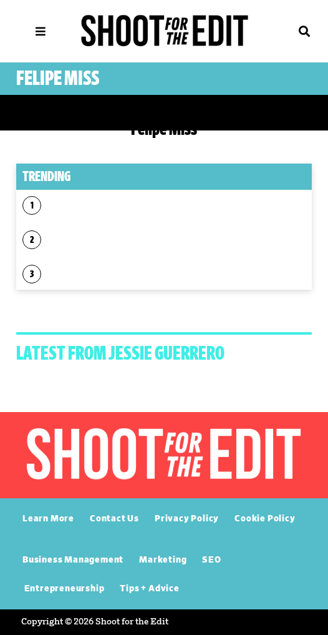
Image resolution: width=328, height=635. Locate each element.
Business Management (72, 560)
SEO (211, 560)
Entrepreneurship (64, 588)
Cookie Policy (264, 518)
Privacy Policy (187, 518)
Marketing (162, 560)
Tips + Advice (149, 588)
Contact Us (114, 518)
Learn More (48, 518)
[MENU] (40, 31)
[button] (287, 31)
